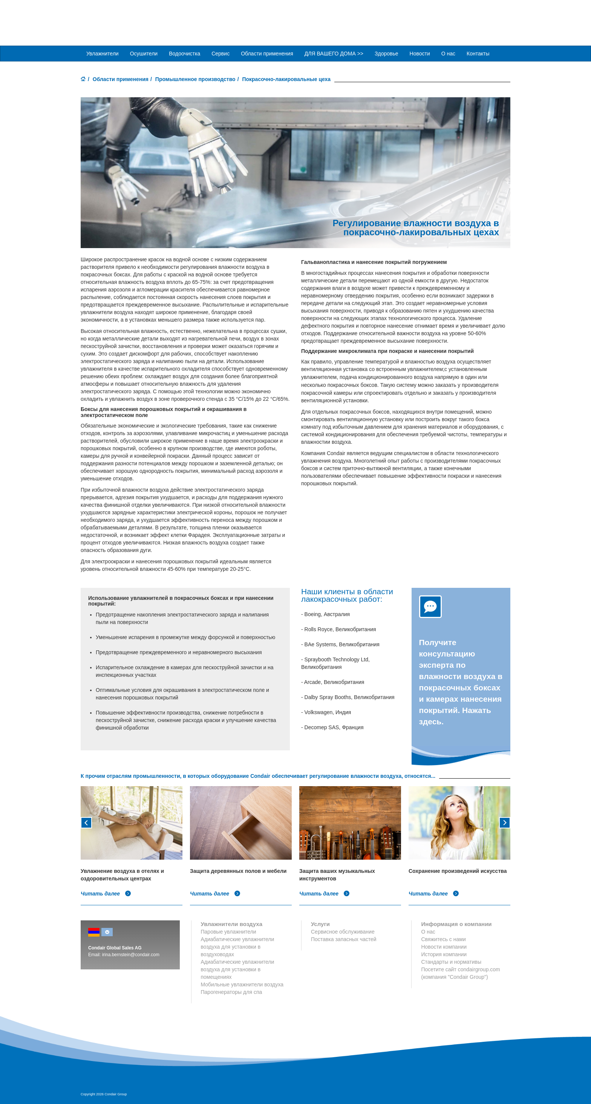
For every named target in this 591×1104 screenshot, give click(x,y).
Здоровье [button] (386, 53)
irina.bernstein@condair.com (130, 954)
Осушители (144, 53)
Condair (124, 17)
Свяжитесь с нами (443, 939)
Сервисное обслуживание (343, 931)
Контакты (478, 53)
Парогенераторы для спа (231, 992)
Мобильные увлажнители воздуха (242, 984)
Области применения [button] (267, 53)
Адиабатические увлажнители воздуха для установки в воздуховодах (237, 946)
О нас (448, 53)
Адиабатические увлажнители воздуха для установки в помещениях (237, 969)
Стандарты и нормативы (451, 961)
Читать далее (106, 893)
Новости (420, 53)
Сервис (220, 53)
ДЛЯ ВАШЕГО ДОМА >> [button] (334, 53)
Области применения (121, 79)
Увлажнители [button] (102, 53)
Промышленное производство (195, 79)
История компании (444, 954)
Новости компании (444, 946)
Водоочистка (184, 53)
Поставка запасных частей (344, 939)
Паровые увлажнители (228, 931)
